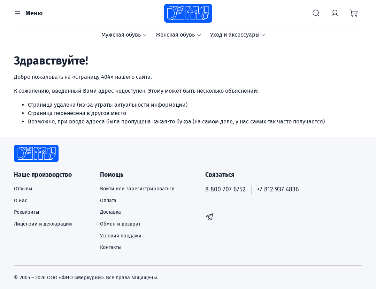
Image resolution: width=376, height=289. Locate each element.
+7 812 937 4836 (278, 189)
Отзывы (23, 189)
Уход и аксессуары (238, 34)
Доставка (110, 212)
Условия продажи (120, 236)
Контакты (111, 247)
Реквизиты (26, 212)
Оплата (108, 201)
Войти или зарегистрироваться (137, 189)
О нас (20, 201)
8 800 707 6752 (225, 189)
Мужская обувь (124, 34)
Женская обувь (178, 34)
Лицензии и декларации (43, 224)
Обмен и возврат (120, 224)
